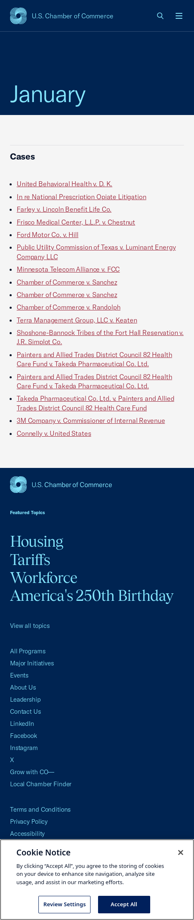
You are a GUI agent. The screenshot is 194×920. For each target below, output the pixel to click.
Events (19, 675)
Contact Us (25, 711)
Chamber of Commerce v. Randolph (69, 307)
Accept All (124, 904)
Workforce (43, 577)
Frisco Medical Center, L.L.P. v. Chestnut (76, 222)
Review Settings (64, 904)
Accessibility (27, 834)
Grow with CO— (32, 772)
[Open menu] (179, 16)
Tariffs (30, 559)
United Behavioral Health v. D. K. (64, 184)
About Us (23, 687)
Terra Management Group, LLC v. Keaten (77, 320)
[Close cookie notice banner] (180, 852)
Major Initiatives (32, 663)
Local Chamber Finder (40, 784)
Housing (36, 541)
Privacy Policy (29, 821)
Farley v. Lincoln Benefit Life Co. (64, 209)
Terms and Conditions (40, 809)
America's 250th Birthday (91, 595)
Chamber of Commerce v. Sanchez (67, 282)
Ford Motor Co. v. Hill (47, 234)
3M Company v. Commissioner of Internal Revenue (91, 420)
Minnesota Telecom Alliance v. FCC (68, 269)
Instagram (24, 748)
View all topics (30, 626)
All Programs (27, 651)
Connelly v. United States (54, 433)
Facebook (23, 736)
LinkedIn (22, 724)
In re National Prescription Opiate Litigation (81, 196)
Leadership (25, 699)
